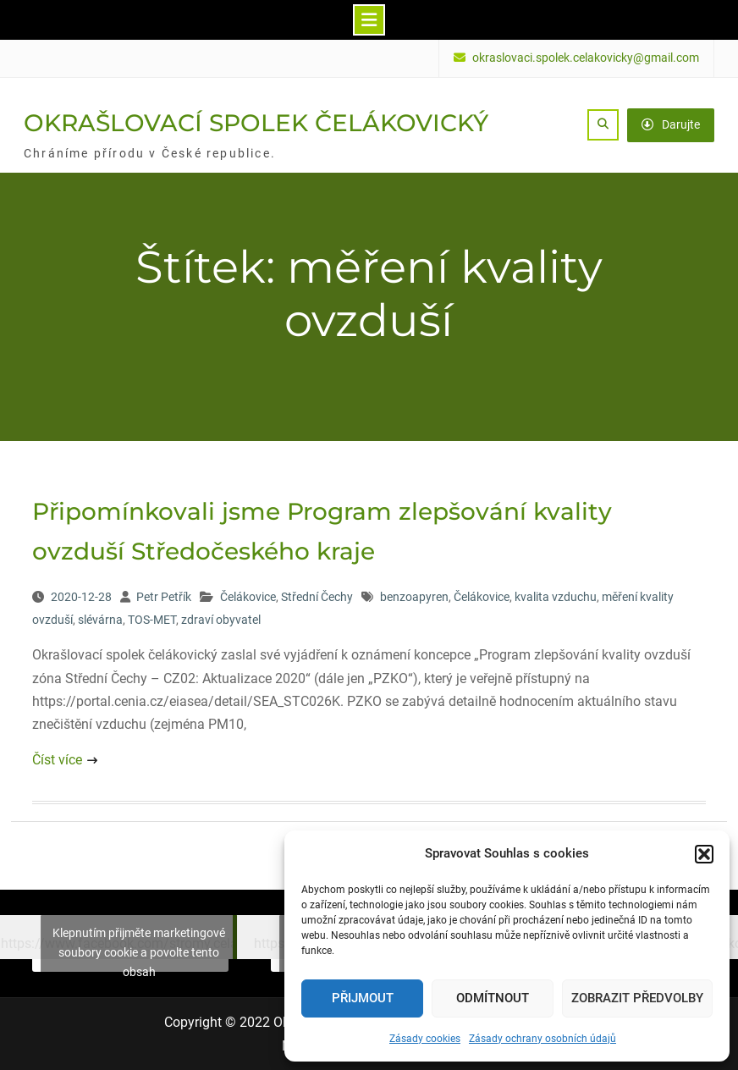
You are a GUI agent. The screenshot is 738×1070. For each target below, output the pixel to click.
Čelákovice (248, 597)
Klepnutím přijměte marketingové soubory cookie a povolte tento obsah (138, 951)
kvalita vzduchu (556, 597)
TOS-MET (152, 619)
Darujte (671, 124)
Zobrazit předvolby (637, 998)
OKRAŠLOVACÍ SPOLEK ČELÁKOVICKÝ (256, 122)
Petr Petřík (163, 597)
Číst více (57, 760)
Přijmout (363, 998)
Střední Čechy (317, 597)
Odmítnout (492, 998)
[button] (704, 854)
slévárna (100, 619)
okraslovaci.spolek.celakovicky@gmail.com (585, 58)
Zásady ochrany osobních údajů (542, 1039)
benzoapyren (414, 597)
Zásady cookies (424, 1039)
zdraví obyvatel (221, 619)
